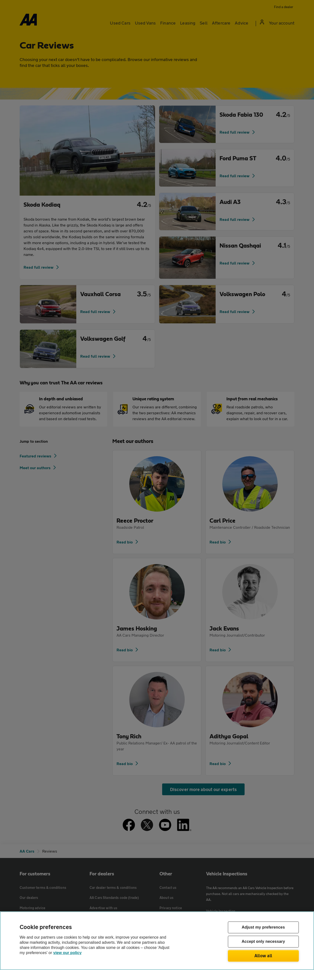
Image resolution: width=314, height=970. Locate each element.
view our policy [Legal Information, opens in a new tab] (67, 953)
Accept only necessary (263, 942)
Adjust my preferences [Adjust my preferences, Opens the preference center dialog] (263, 927)
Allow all (263, 955)
